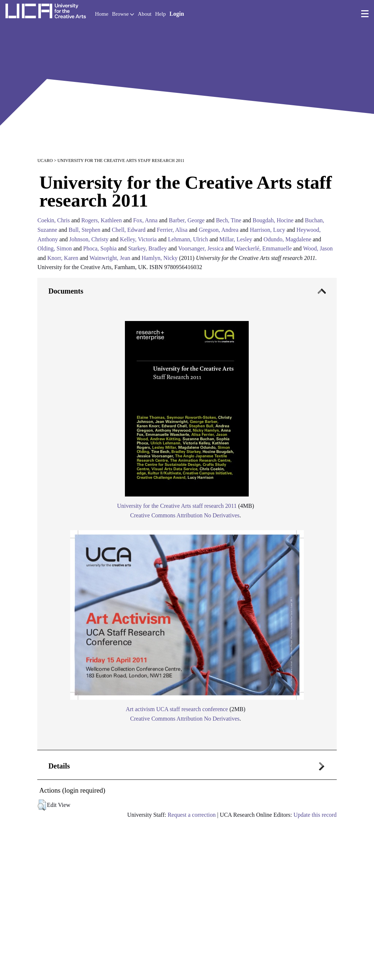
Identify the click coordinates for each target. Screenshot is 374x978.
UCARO (45, 160)
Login (176, 14)
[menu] (365, 14)
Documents (65, 291)
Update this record (314, 815)
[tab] (186, 514)
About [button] (145, 14)
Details (59, 766)
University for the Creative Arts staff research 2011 (176, 506)
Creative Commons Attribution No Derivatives (185, 515)
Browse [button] (123, 14)
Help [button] (160, 14)
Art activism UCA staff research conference (177, 709)
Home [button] (101, 14)
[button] (42, 805)
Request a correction (192, 815)
